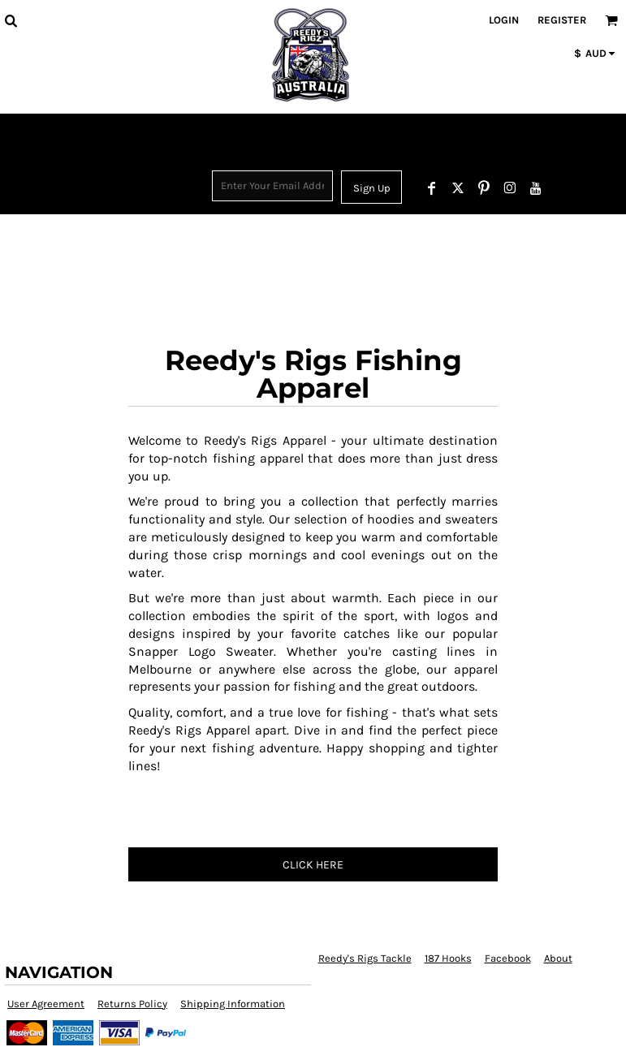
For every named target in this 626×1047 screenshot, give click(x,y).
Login (504, 20)
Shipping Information (232, 1003)
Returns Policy (132, 1003)
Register (561, 20)
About (558, 958)
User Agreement (45, 1003)
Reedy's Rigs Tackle (365, 958)
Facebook (508, 958)
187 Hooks (448, 958)
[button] (10, 20)
